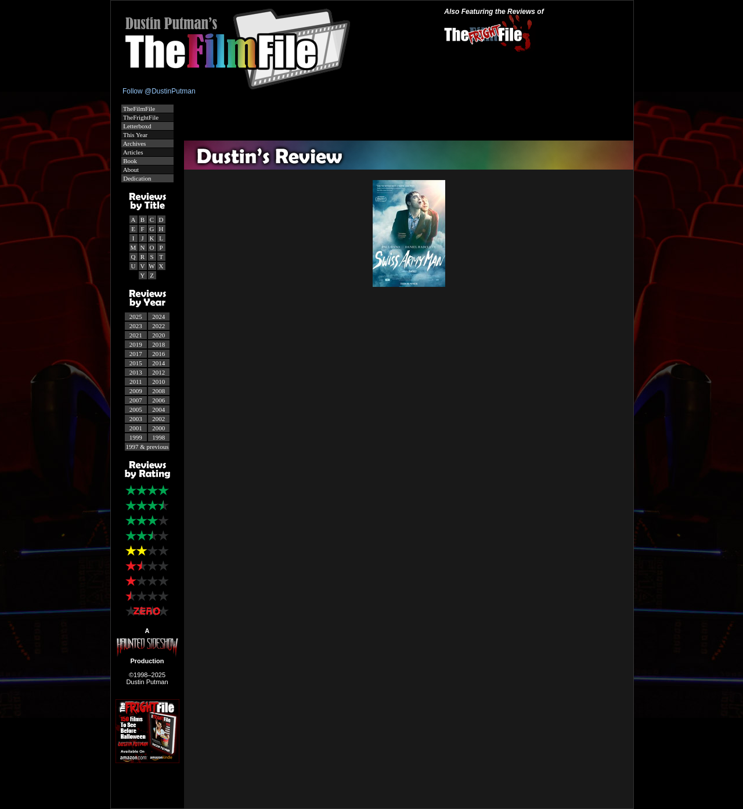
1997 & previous (147, 446)
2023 (135, 325)
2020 (158, 335)
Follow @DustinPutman (159, 91)
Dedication (137, 178)
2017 (135, 353)
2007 (135, 400)
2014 (158, 362)
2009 (135, 390)
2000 (158, 428)
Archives (134, 143)
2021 (135, 335)
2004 (158, 409)
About (130, 169)
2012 (158, 372)
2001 (135, 428)
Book (130, 160)
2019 (135, 344)
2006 (158, 400)
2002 (158, 418)
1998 (158, 437)
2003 (135, 418)
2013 (135, 372)
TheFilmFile (139, 108)
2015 (135, 362)
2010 (158, 381)
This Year (135, 134)
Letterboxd (137, 126)
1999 (135, 437)
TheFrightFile (140, 117)
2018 (158, 344)
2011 (135, 381)
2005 (135, 409)
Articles (132, 152)
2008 (158, 390)
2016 (158, 353)
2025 (135, 316)
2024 (158, 316)
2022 (158, 325)
